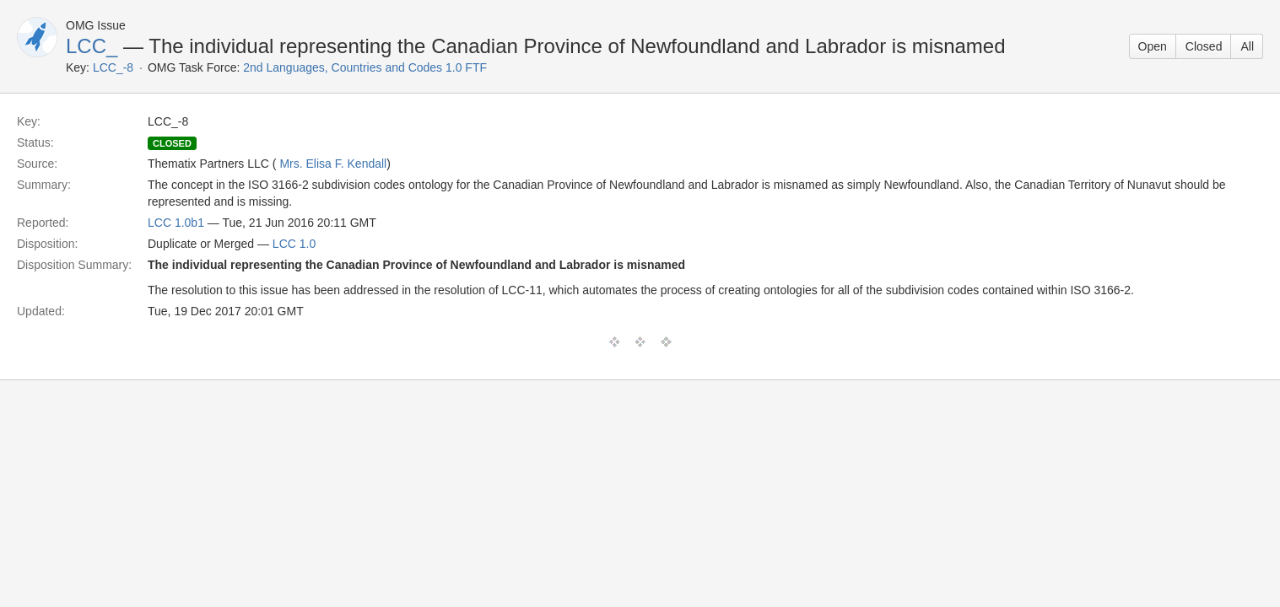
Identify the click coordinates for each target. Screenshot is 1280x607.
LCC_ (91, 46)
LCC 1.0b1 (176, 222)
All (1247, 46)
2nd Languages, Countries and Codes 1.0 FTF (365, 67)
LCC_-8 (113, 67)
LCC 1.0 (294, 243)
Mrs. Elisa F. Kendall (332, 163)
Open (1152, 46)
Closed (1204, 46)
